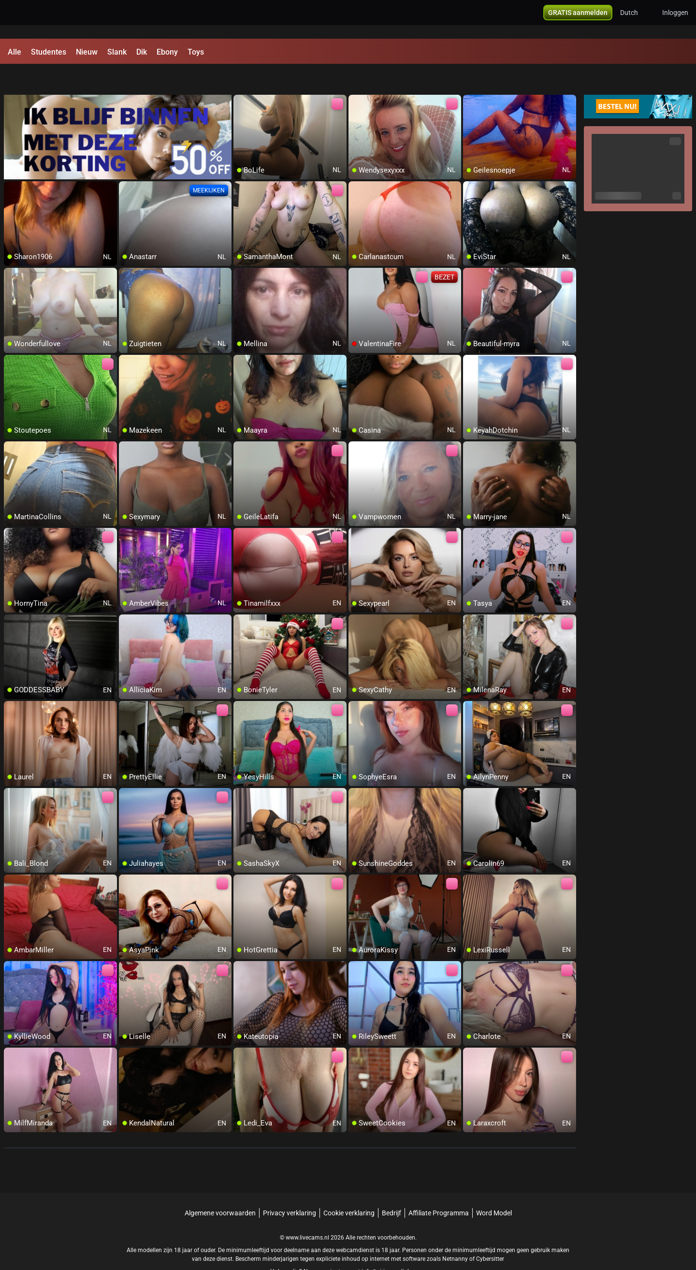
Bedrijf (391, 1188)
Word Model (494, 1188)
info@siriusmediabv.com (394, 1246)
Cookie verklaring (349, 1188)
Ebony (167, 52)
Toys (196, 52)
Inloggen (675, 19)
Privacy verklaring (289, 1188)
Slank (117, 52)
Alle (14, 52)
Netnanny (455, 1233)
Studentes (48, 52)
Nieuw (87, 52)
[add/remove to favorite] (241, 77)
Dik (141, 52)
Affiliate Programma (438, 1188)
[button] (635, 19)
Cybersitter (490, 1233)
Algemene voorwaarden (220, 1188)
